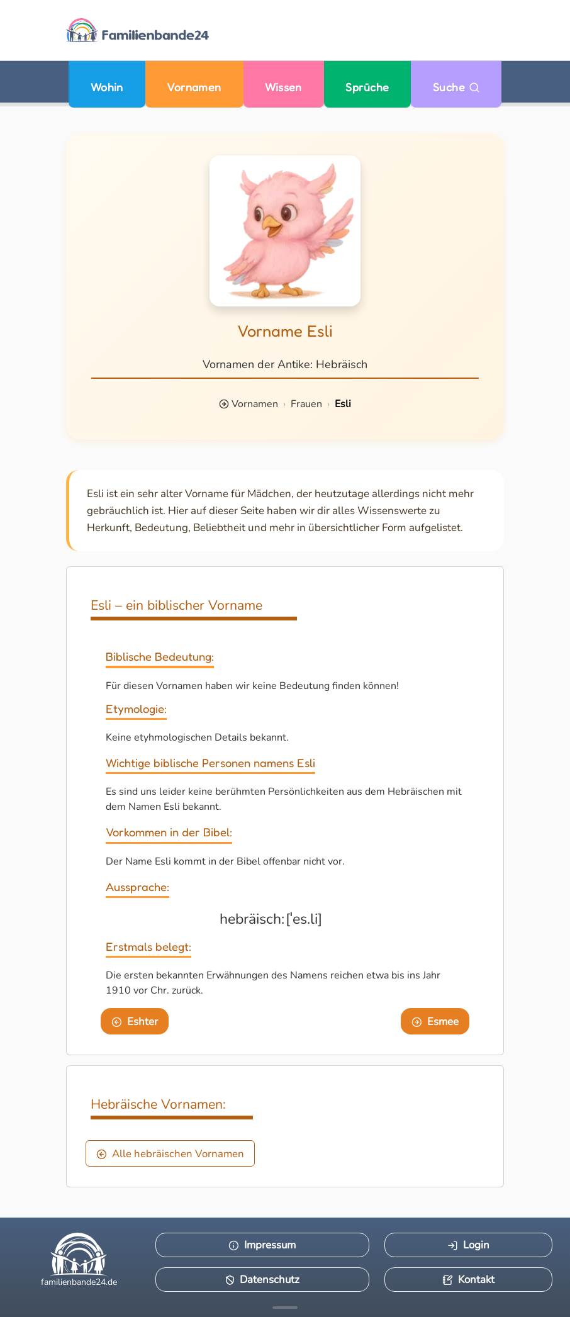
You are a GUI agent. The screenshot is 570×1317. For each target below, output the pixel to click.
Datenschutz (262, 1279)
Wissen (283, 87)
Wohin (107, 87)
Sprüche (367, 87)
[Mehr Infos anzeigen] (285, 1307)
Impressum (262, 1245)
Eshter (134, 1021)
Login (468, 1245)
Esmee (435, 1021)
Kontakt (468, 1279)
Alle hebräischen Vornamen (170, 1153)
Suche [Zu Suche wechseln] (456, 87)
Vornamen (194, 87)
